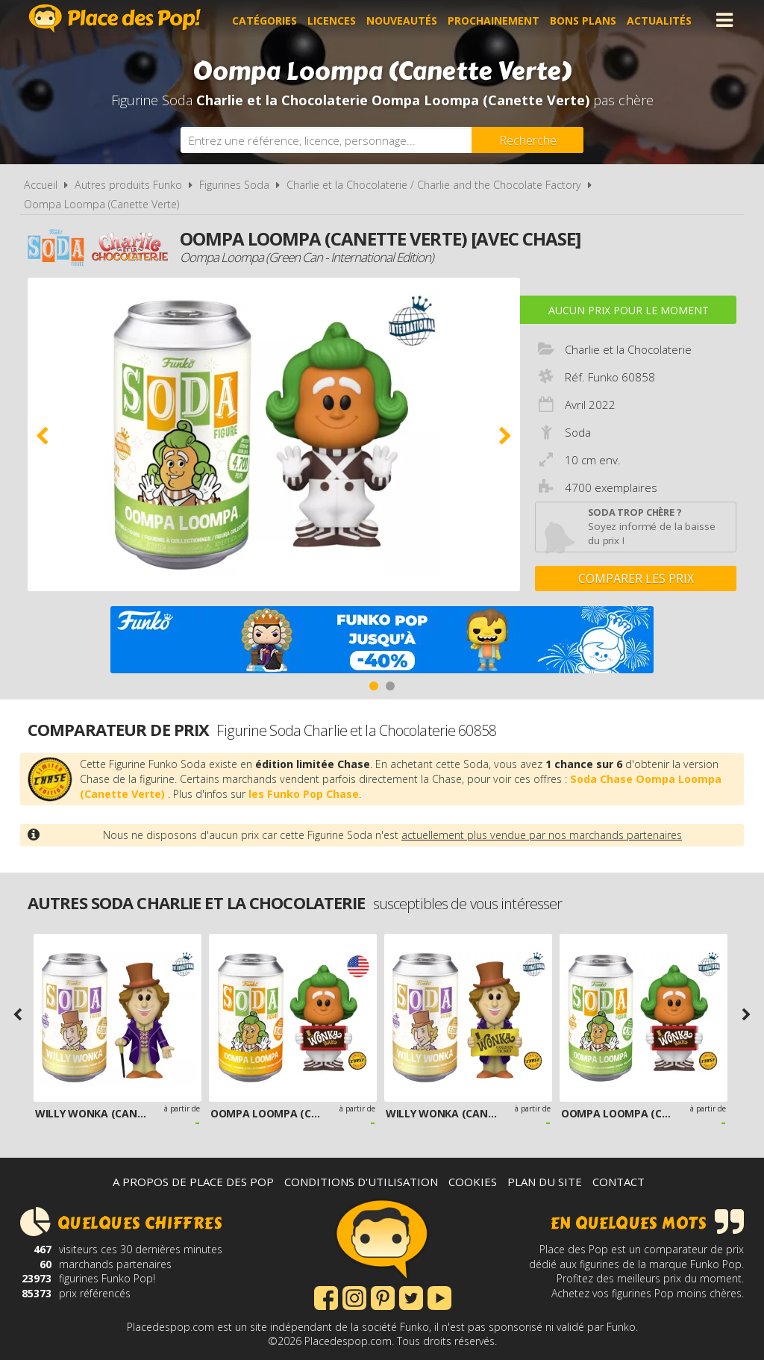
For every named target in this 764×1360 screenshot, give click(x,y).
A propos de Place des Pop (193, 1181)
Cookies (472, 1181)
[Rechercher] (527, 140)
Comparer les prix (636, 578)
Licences (334, 20)
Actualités (661, 20)
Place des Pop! (115, 18)
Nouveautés (404, 20)
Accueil (40, 185)
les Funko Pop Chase (303, 794)
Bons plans (585, 20)
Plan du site (544, 1181)
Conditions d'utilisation (361, 1181)
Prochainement (496, 20)
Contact (618, 1181)
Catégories (266, 20)
